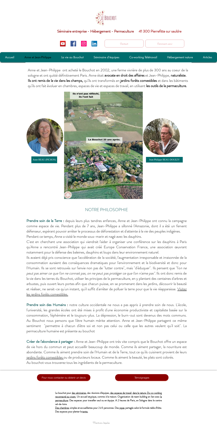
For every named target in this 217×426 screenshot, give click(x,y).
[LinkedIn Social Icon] (94, 43)
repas (122, 408)
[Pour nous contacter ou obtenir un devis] (63, 377)
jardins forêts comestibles (45, 357)
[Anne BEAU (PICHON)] (44, 159)
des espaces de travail (120, 393)
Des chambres (62, 408)
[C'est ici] (208, 45)
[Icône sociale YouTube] (63, 43)
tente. (85, 411)
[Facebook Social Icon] (73, 43)
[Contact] (124, 43)
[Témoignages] (142, 377)
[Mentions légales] (101, 422)
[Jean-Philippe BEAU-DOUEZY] (164, 160)
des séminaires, (79, 393)
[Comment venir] (164, 43)
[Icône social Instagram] (84, 43)
